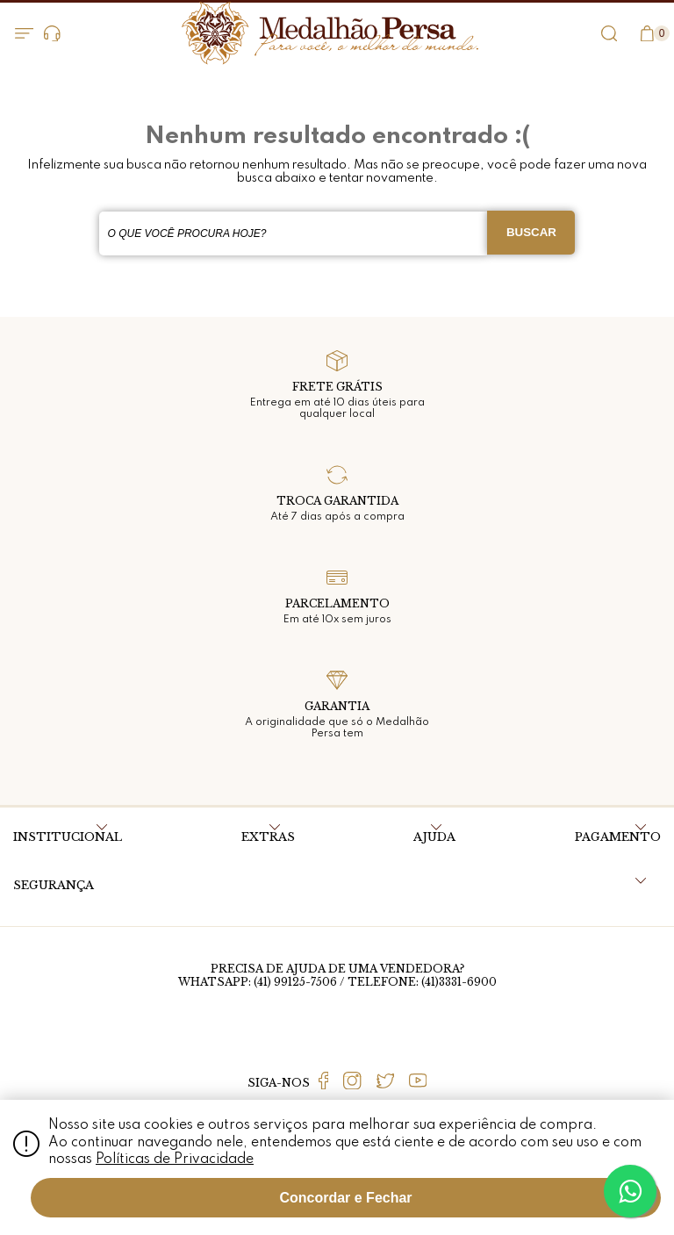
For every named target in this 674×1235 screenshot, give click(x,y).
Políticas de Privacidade (175, 1159)
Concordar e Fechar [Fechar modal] (345, 1197)
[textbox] (293, 233)
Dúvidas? (52, 33)
